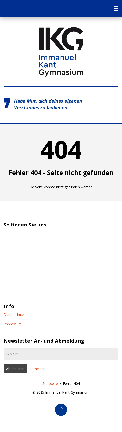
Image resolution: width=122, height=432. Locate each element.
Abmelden (37, 368)
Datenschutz (14, 314)
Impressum (13, 324)
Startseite (50, 383)
